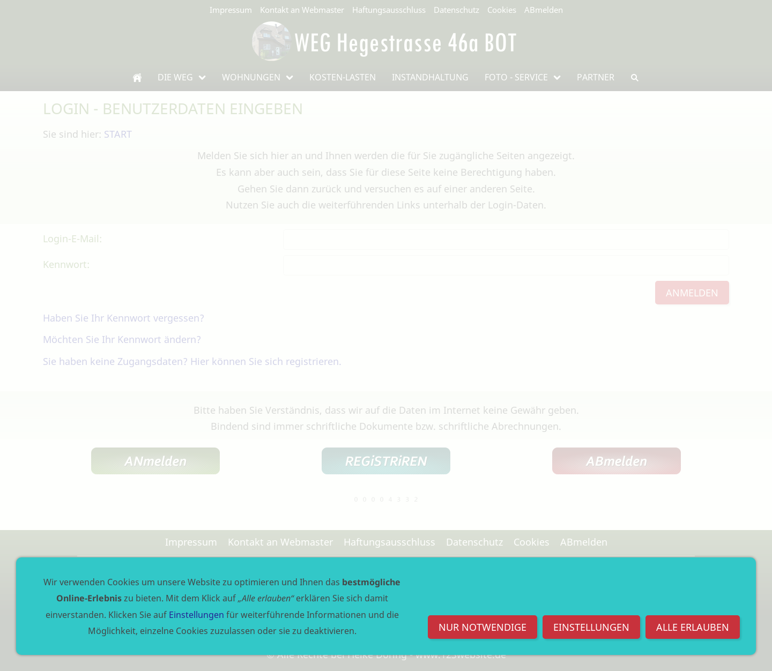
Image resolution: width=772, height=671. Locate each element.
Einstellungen (591, 627)
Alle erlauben (692, 627)
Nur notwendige (482, 627)
